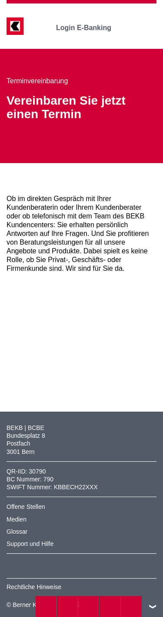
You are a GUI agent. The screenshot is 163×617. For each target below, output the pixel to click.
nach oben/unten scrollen (152, 606)
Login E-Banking (89, 27)
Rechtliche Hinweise (34, 586)
